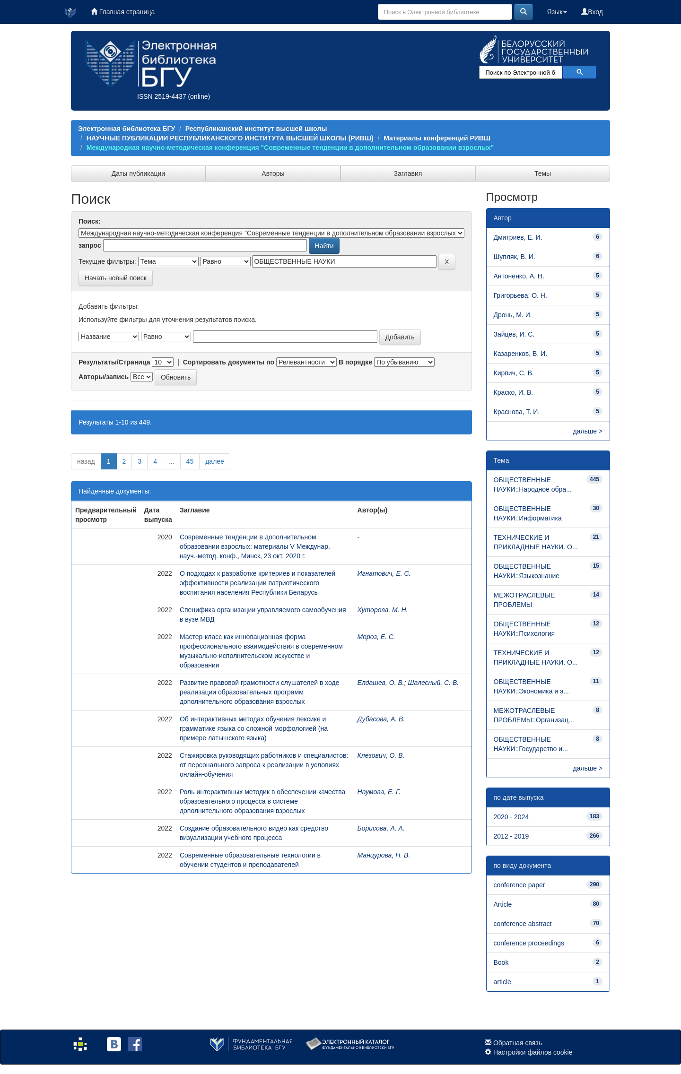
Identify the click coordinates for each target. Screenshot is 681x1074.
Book (501, 962)
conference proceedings (529, 943)
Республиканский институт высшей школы (256, 128)
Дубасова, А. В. (381, 719)
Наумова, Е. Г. (379, 792)
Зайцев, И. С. (514, 334)
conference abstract (523, 923)
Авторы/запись (104, 377)
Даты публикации (138, 173)
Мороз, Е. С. (376, 637)
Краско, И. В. (513, 392)
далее (214, 461)
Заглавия (408, 173)
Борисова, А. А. (381, 828)
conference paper (519, 885)
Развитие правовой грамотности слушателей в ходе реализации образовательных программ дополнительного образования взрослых (260, 692)
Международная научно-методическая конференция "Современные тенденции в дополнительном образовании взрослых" (290, 147)
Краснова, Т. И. (517, 412)
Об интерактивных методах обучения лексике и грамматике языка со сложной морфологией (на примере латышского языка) (254, 728)
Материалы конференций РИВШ (437, 138)
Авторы (273, 173)
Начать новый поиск (116, 278)
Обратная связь (517, 1043)
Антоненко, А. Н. (519, 276)
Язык (557, 12)
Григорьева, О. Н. (520, 295)
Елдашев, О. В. (381, 682)
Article (503, 904)
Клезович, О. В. (381, 755)
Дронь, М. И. (513, 315)
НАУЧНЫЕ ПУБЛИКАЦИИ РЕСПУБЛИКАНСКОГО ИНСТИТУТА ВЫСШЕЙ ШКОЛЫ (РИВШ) (230, 138)
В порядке (355, 362)
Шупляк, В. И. (514, 256)
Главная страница (123, 12)
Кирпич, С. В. (514, 373)
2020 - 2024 (511, 817)
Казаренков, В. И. (521, 353)
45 (190, 461)
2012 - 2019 (511, 836)
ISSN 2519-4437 (161, 96)
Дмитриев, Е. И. (518, 237)
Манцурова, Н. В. (384, 855)
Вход (592, 12)
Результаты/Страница (114, 362)
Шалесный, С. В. (433, 682)
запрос (90, 245)
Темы (542, 173)
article (502, 982)
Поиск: (90, 221)
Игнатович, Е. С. (384, 573)
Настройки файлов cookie (533, 1052)
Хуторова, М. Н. (383, 610)
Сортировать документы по (229, 362)
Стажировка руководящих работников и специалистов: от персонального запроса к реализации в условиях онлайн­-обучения (264, 765)
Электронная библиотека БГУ (126, 128)
